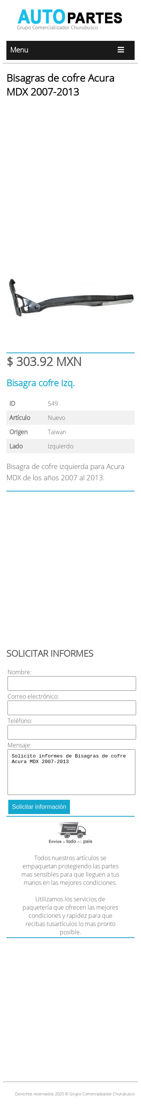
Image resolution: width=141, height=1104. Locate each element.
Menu (70, 50)
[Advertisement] (70, 175)
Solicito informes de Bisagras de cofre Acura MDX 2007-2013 (71, 772)
